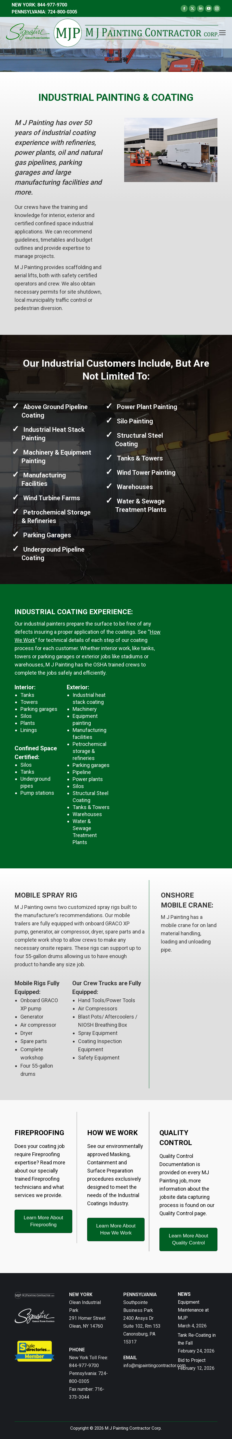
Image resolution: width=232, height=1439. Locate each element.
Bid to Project (191, 1360)
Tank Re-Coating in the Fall (197, 1339)
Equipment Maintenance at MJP (193, 1310)
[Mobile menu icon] (222, 33)
